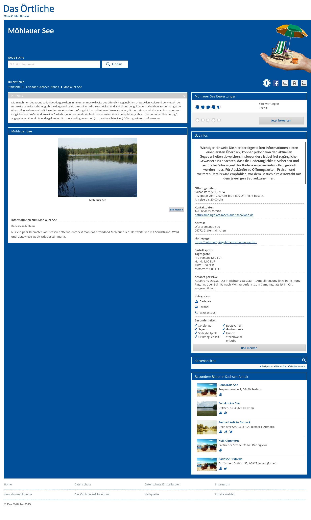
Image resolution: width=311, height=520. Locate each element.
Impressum (222, 484)
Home (8, 484)
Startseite (14, 87)
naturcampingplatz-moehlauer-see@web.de (224, 215)
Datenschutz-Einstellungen (162, 484)
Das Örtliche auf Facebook (91, 494)
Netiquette (152, 494)
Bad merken (249, 348)
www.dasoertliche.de (18, 494)
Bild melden (176, 209)
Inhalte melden (225, 494)
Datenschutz (82, 484)
